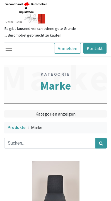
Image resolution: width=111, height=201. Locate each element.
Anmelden (67, 48)
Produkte (17, 127)
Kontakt (95, 48)
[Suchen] (101, 143)
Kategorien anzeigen (55, 114)
